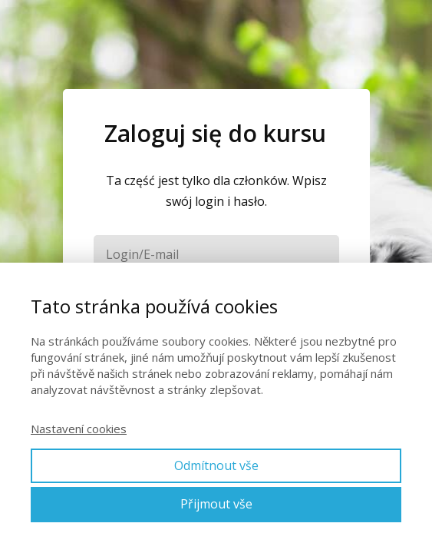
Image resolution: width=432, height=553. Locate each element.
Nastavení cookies (79, 428)
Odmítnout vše (216, 465)
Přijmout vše (216, 503)
